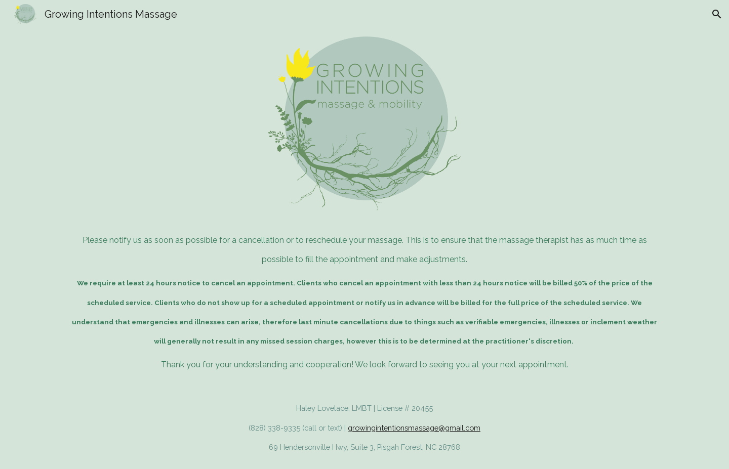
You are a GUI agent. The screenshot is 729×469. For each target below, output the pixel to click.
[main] (364, 303)
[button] (717, 14)
